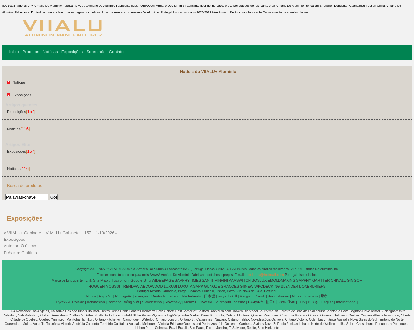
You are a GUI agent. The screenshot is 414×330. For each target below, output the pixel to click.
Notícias (50, 51)
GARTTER (321, 280)
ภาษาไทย (287, 302)
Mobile (90, 296)
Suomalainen (278, 296)
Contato (116, 51)
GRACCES (230, 286)
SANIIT (208, 280)
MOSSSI (113, 286)
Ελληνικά (255, 302)
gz (116, 280)
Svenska (311, 296)
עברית (313, 302)
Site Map (100, 280)
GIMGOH (354, 280)
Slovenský (173, 302)
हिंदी (324, 296)
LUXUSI (170, 286)
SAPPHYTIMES (188, 280)
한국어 (271, 302)
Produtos (31, 51)
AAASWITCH (240, 280)
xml (127, 280)
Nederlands (191, 296)
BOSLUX (259, 280)
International (346, 302)
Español (105, 296)
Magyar (246, 296)
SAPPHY (303, 280)
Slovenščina (152, 302)
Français (142, 296)
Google (136, 280)
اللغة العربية (227, 296)
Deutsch (158, 296)
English (327, 302)
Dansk (260, 296)
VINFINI (221, 280)
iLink (88, 280)
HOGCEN (97, 286)
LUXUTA (185, 286)
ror (120, 280)
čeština (239, 302)
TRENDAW (130, 286)
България (222, 302)
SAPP (198, 286)
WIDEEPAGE (163, 280)
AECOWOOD (151, 286)
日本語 (209, 296)
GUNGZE (212, 286)
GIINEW (246, 286)
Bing (147, 280)
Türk (302, 302)
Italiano (173, 296)
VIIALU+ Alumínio (233, 269)
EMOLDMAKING (281, 280)
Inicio (14, 51)
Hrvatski (205, 302)
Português (123, 296)
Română (114, 302)
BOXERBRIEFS (312, 286)
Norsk (297, 296)
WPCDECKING (267, 286)
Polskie (78, 302)
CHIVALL (338, 280)
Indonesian (96, 302)
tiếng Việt (131, 302)
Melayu (190, 302)
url (110, 280)
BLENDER (289, 286)
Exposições (72, 51)
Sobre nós (95, 51)
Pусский (63, 302)
